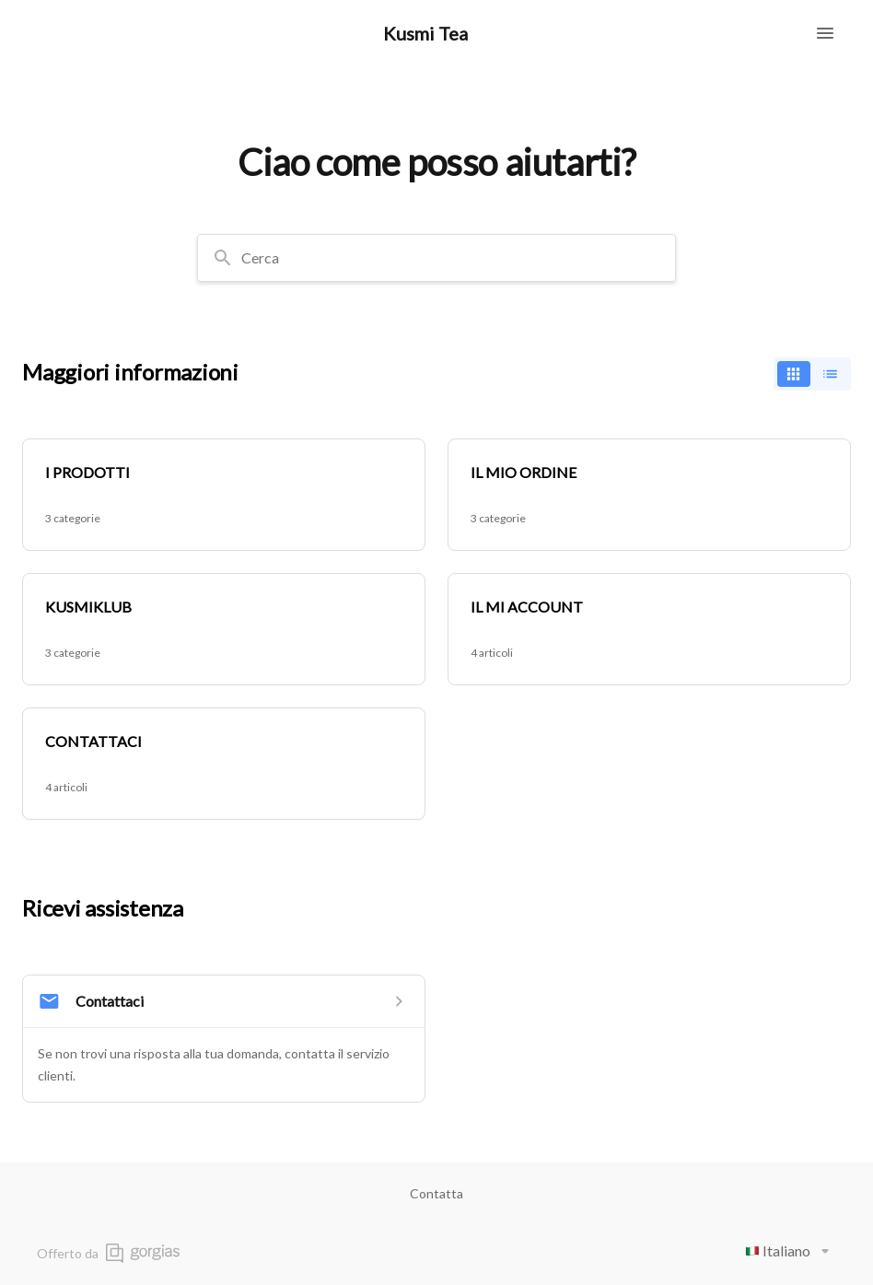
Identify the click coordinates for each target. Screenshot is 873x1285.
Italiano (790, 1251)
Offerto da (108, 1253)
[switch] (812, 374)
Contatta (436, 1193)
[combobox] (436, 258)
